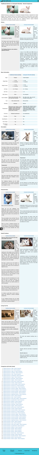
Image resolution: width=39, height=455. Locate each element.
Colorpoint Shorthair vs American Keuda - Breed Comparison (14, 412)
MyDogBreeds (34, 450)
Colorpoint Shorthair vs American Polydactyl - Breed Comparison (14, 415)
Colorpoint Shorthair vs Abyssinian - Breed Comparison (13, 404)
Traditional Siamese (9, 24)
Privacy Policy (4, 451)
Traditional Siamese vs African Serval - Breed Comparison (13, 381)
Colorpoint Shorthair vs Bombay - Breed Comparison (12, 434)
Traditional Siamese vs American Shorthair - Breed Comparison (14, 391)
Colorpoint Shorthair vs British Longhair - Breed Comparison (14, 438)
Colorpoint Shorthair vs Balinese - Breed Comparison (12, 427)
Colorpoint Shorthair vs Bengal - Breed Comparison (12, 428)
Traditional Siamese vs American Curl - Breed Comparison (13, 385)
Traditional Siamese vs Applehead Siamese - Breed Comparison (14, 394)
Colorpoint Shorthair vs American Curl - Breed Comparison (13, 411)
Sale (14, 24)
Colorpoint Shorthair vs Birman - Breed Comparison (12, 431)
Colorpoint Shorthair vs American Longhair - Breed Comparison (14, 414)
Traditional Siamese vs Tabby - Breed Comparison (12, 368)
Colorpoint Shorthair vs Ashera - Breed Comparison (12, 421)
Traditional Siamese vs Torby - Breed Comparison (12, 374)
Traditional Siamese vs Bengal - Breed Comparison (12, 402)
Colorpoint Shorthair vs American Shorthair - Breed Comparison (14, 417)
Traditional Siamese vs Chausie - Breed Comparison (12, 382)
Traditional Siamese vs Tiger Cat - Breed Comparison (12, 371)
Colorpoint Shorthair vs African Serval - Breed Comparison (13, 407)
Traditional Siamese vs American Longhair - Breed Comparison (14, 388)
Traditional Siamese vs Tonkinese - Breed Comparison (13, 372)
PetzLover (20, 450)
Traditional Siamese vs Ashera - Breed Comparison (12, 395)
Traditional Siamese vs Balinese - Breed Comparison (12, 401)
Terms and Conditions (12, 451)
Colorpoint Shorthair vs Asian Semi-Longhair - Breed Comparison (15, 424)
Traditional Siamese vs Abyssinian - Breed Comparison (13, 378)
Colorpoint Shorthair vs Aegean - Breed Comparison (12, 405)
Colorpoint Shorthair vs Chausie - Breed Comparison (12, 408)
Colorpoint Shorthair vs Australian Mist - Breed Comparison (13, 425)
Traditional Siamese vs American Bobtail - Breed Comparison (14, 384)
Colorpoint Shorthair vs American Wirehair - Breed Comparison (14, 418)
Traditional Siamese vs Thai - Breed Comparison (12, 369)
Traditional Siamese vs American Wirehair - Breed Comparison (14, 392)
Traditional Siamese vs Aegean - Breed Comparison (12, 379)
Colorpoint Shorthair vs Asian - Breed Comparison (12, 422)
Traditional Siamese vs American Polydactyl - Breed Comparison (14, 389)
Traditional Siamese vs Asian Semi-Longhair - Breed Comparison (14, 398)
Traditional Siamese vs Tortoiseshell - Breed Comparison (13, 375)
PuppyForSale (27, 450)
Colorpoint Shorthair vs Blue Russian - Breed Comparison (13, 432)
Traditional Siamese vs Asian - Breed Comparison (12, 397)
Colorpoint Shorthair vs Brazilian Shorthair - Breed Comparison (14, 435)
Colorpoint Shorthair (27, 24)
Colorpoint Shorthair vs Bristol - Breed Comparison (12, 437)
